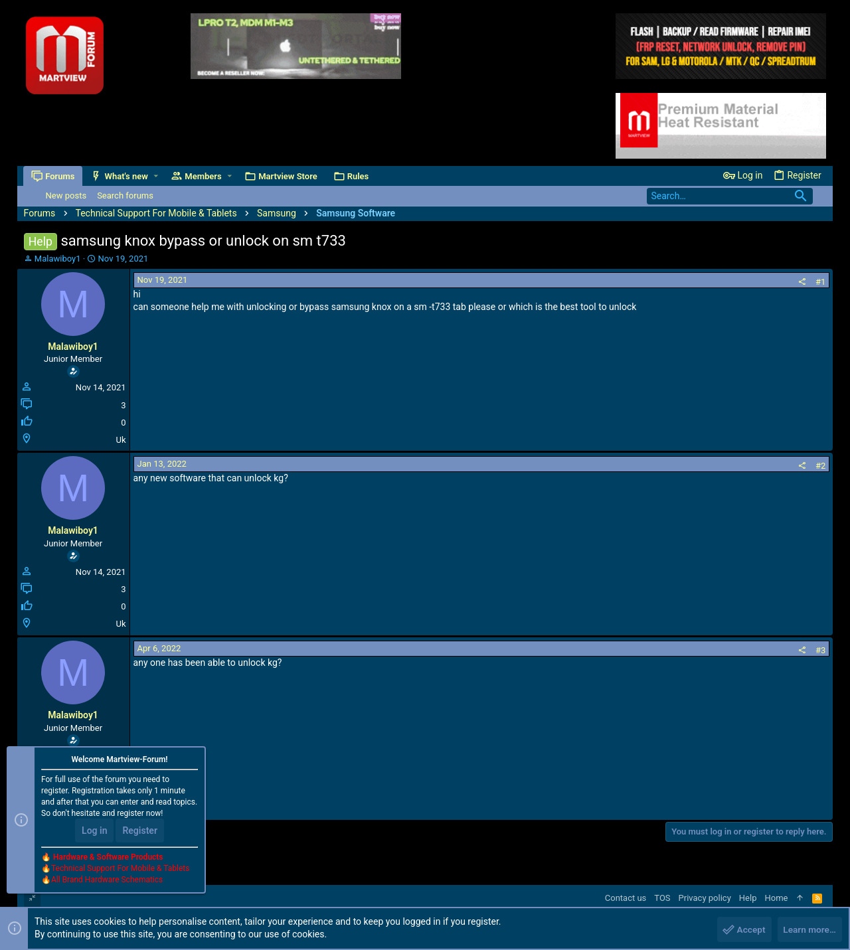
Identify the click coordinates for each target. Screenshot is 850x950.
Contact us (626, 898)
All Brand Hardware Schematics (107, 881)
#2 (820, 466)
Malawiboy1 (58, 259)
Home (776, 898)
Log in (94, 832)
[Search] (730, 196)
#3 (820, 650)
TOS (662, 898)
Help (748, 898)
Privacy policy (705, 898)
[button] (156, 176)
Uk (121, 440)
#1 (820, 282)
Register (139, 832)
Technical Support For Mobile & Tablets (120, 869)
